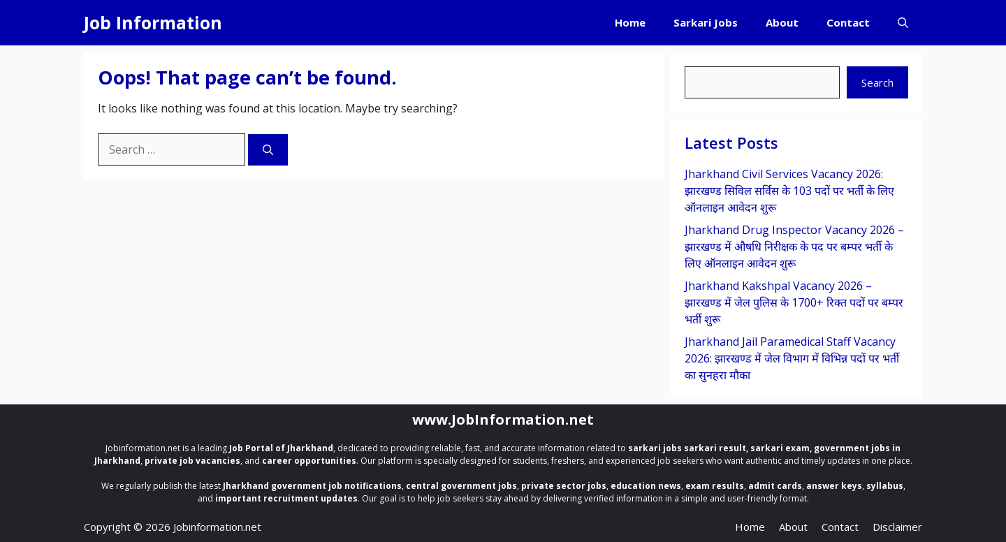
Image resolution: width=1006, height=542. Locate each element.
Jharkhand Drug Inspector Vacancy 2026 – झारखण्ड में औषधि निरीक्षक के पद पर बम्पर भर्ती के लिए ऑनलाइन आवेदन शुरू (794, 246)
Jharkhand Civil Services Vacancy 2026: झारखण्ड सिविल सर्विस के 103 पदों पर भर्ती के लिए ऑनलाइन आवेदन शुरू (789, 190)
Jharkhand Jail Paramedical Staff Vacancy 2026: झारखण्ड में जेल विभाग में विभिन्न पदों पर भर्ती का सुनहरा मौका (792, 358)
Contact (848, 22)
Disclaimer (897, 527)
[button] (903, 22)
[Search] (268, 150)
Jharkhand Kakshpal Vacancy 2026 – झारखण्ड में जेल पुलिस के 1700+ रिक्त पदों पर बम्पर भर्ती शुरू (794, 302)
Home (630, 22)
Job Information (153, 22)
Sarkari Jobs (705, 22)
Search (877, 82)
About (782, 22)
